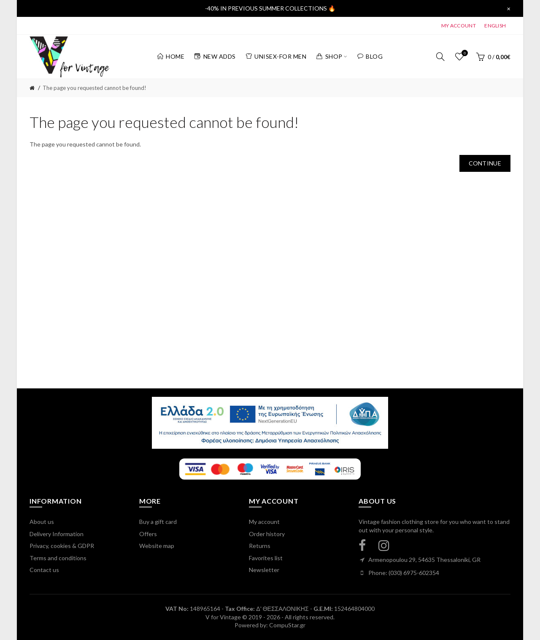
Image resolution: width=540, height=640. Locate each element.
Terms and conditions (58, 557)
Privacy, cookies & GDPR (62, 545)
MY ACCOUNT (458, 25)
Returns (259, 545)
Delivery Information (57, 533)
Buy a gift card (158, 521)
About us (42, 521)
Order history (267, 533)
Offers (148, 533)
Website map (156, 545)
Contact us (44, 569)
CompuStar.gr (287, 625)
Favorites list (266, 557)
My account (264, 521)
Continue (485, 163)
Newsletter (264, 569)
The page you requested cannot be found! (94, 87)
